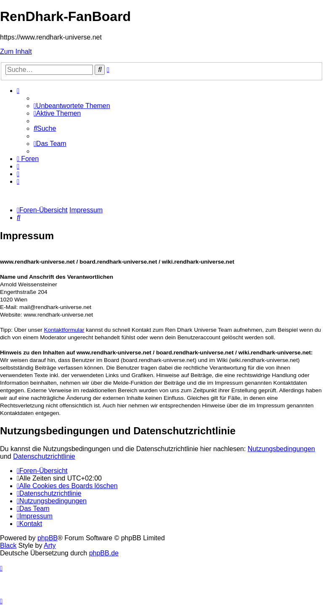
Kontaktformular (64, 330)
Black (8, 545)
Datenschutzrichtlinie (44, 456)
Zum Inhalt (16, 51)
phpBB (47, 538)
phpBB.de (104, 553)
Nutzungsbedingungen (281, 448)
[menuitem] (72, 105)
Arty (50, 545)
